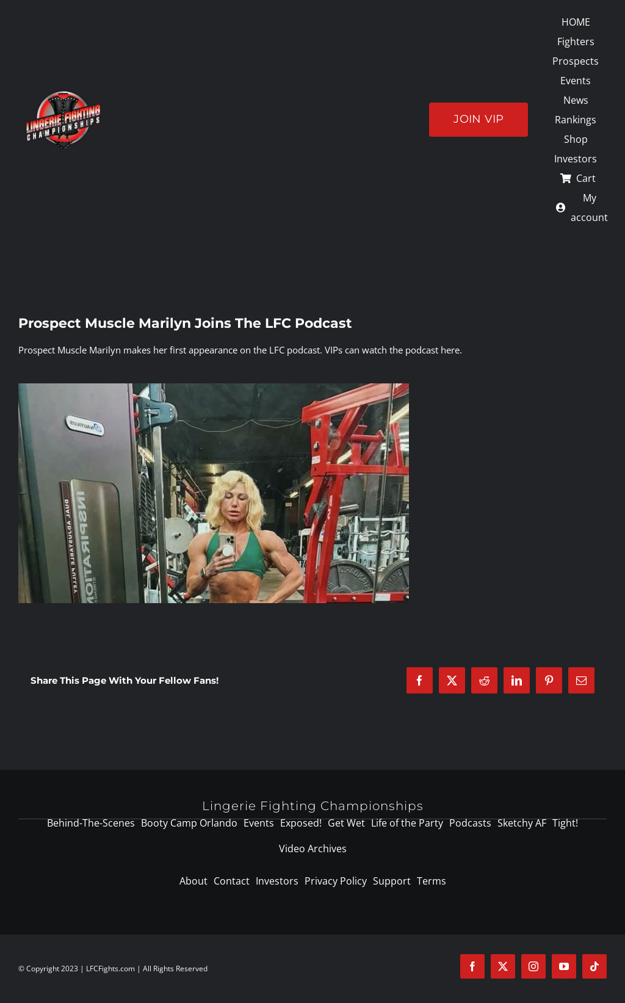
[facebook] (472, 966)
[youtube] (564, 966)
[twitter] (503, 966)
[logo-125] (63, 93)
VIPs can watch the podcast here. (393, 350)
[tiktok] (594, 966)
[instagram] (533, 966)
